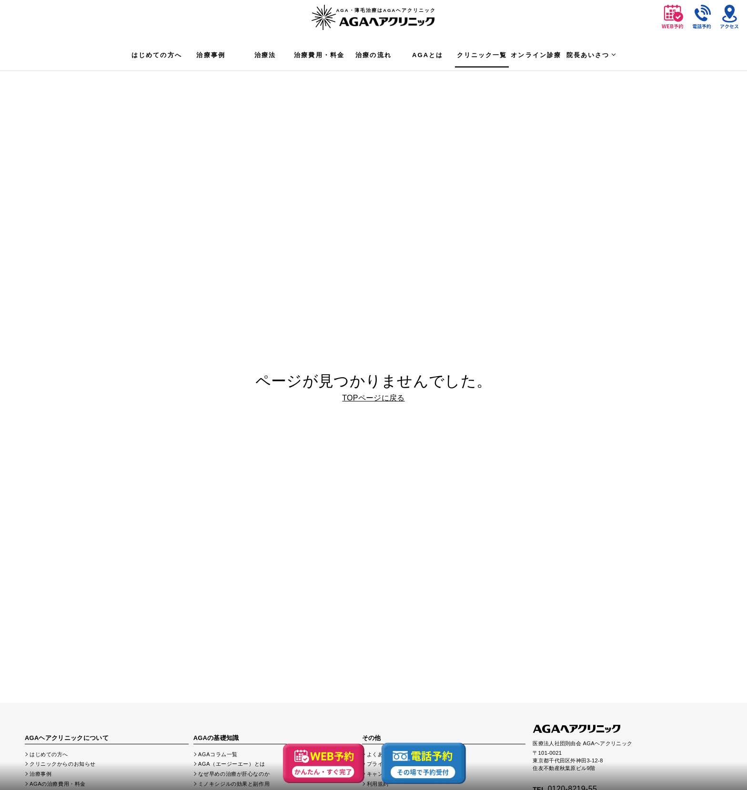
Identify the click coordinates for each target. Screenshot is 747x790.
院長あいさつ (588, 55)
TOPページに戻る (373, 398)
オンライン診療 (536, 55)
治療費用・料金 (319, 55)
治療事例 (210, 55)
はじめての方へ (156, 55)
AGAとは (428, 55)
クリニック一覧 (482, 55)
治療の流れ (373, 55)
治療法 (265, 55)
